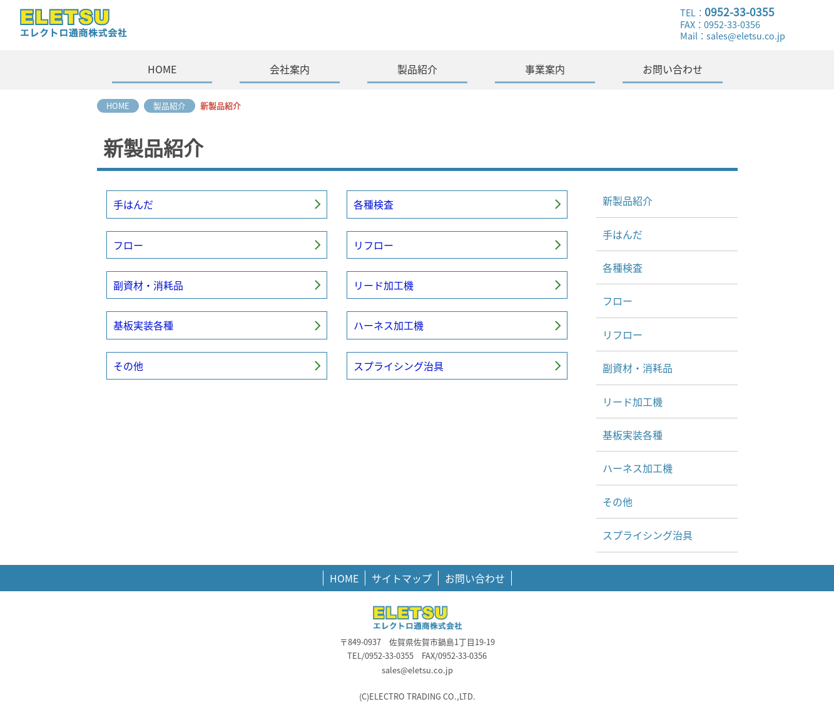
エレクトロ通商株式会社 (117, 25)
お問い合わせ (475, 578)
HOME (344, 578)
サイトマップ (402, 578)
